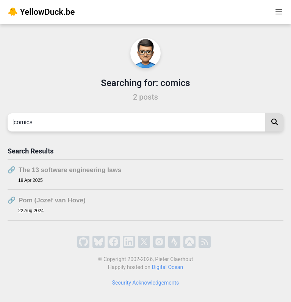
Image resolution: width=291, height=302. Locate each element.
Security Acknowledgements (145, 283)
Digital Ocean (167, 267)
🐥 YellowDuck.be (41, 12)
